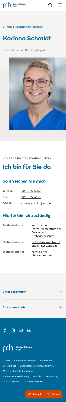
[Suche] (50, 5)
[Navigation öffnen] (59, 5)
